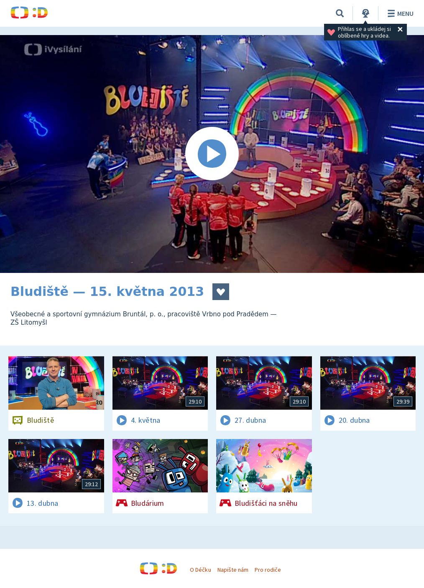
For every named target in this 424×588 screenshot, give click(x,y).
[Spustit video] (212, 154)
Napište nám (232, 569)
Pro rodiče (268, 569)
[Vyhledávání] (339, 13)
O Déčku (200, 569)
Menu (399, 13)
